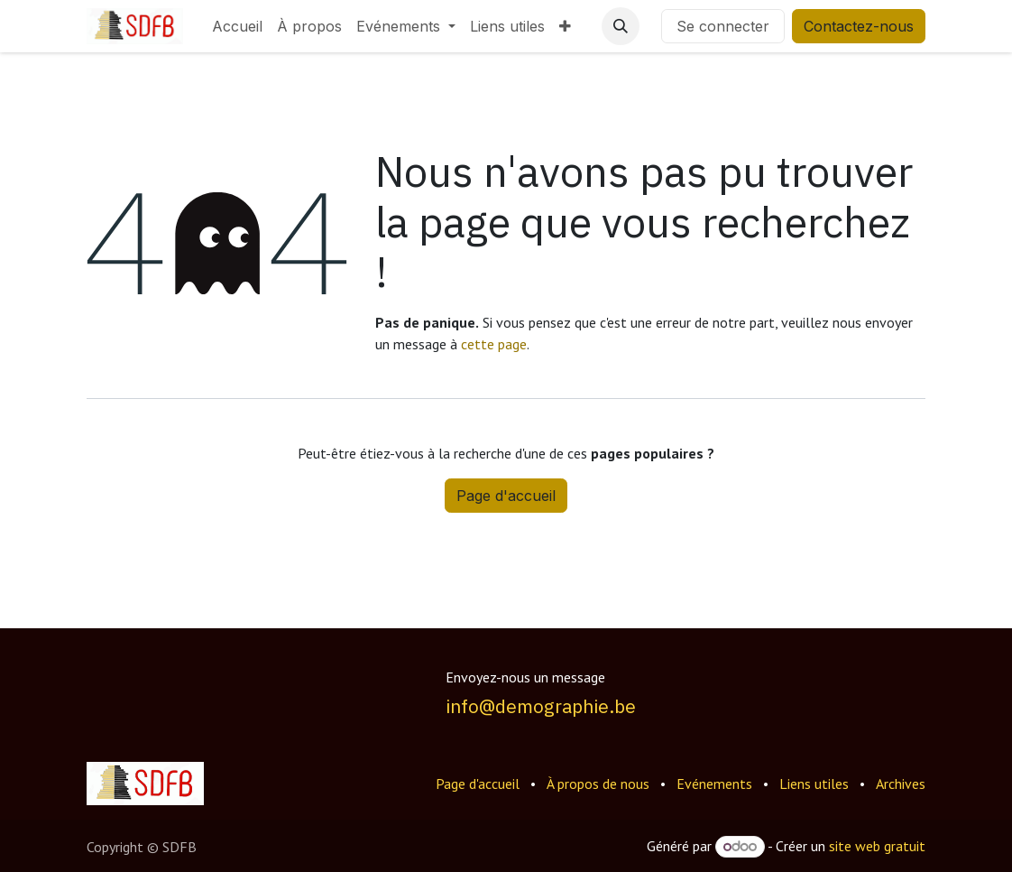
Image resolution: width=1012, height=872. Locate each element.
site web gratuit (877, 846)
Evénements (714, 784)
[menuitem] (237, 26)
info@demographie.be (541, 706)
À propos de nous (598, 784)
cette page (494, 344)
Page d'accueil (506, 496)
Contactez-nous (859, 26)
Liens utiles (814, 784)
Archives (900, 784)
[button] (620, 26)
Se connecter (722, 26)
